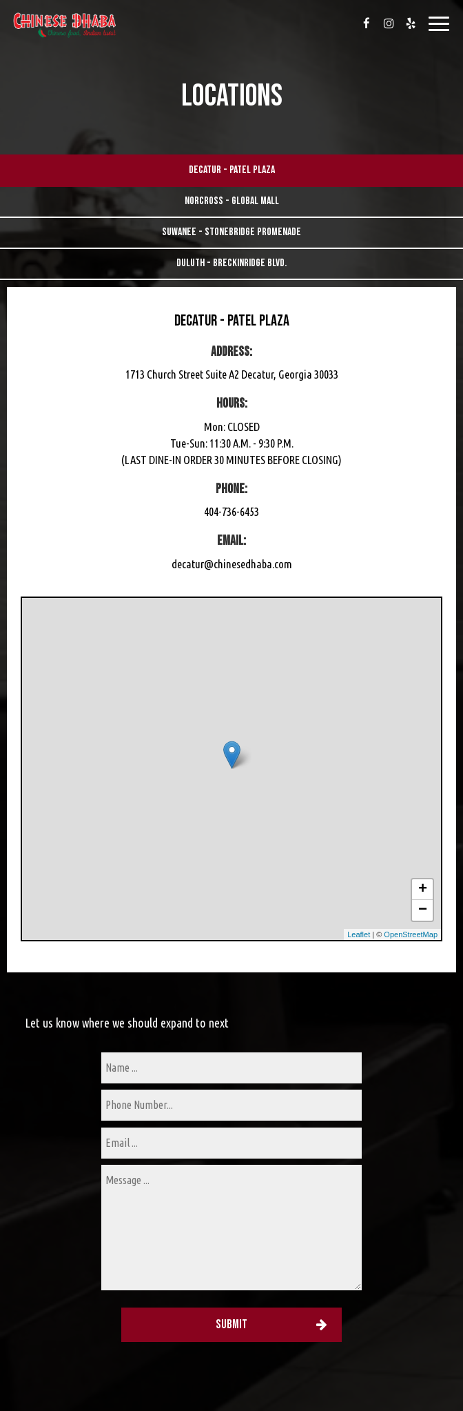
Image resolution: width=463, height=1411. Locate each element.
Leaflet (358, 934)
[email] (231, 1143)
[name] (231, 1067)
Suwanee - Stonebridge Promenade (231, 232)
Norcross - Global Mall (232, 201)
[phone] (231, 1105)
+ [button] (422, 889)
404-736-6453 (231, 511)
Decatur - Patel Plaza (232, 170)
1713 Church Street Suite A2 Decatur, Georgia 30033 (231, 374)
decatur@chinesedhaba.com (232, 563)
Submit (231, 1324)
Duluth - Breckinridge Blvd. (231, 263)
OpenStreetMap (411, 934)
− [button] (422, 910)
